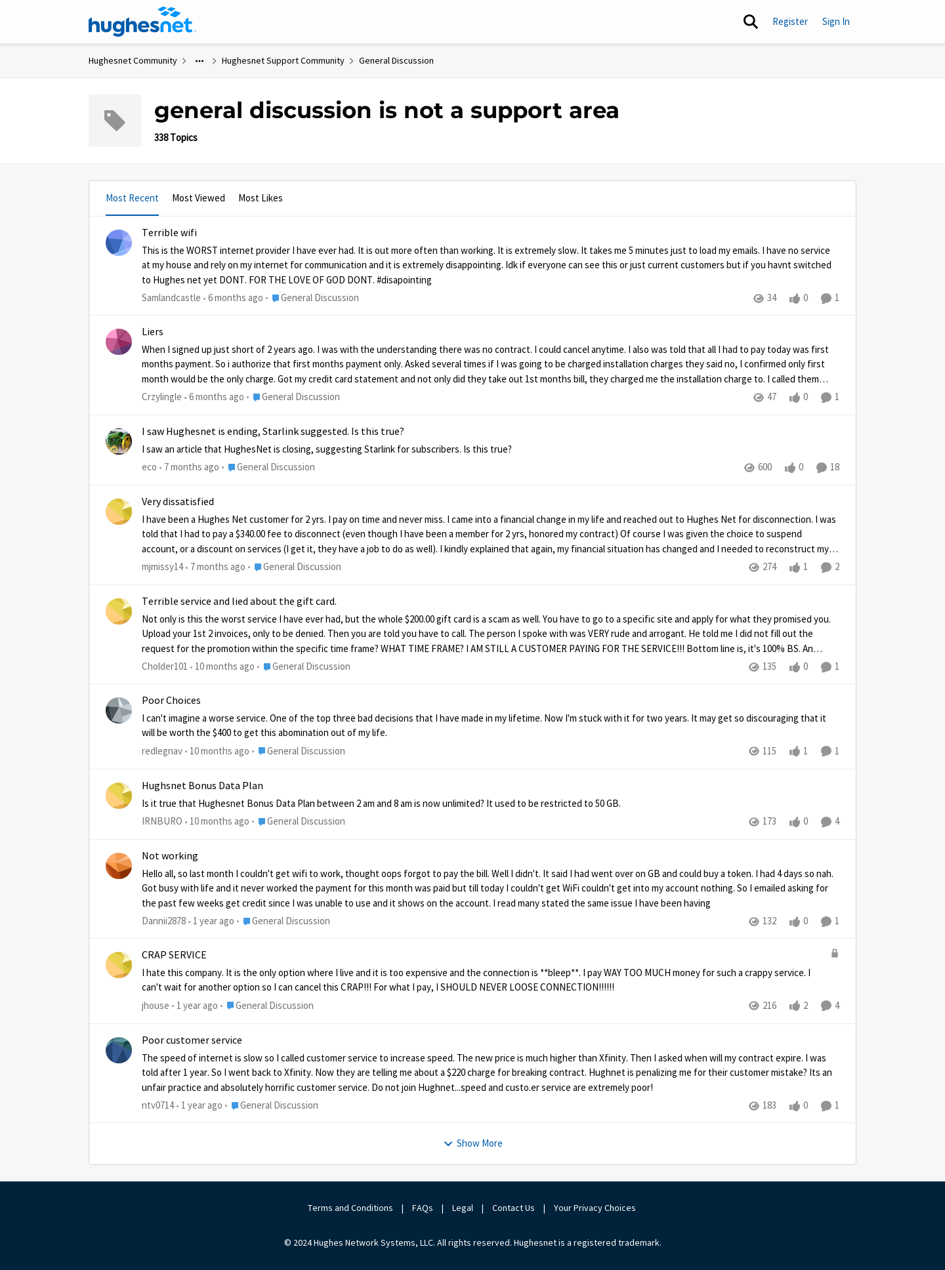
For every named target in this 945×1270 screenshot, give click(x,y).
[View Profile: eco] (119, 441)
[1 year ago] (211, 921)
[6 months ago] (233, 298)
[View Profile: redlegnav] (119, 710)
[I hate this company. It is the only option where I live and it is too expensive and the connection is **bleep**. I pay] (483, 980)
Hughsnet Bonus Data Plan (202, 785)
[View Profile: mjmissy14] (119, 512)
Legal (462, 1208)
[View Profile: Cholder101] (119, 611)
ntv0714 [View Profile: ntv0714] (158, 1105)
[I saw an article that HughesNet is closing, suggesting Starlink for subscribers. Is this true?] (490, 449)
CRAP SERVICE (174, 955)
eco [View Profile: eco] (149, 467)
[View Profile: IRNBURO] (119, 796)
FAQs (422, 1208)
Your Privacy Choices (596, 1208)
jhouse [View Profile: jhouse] (155, 1005)
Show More (473, 1143)
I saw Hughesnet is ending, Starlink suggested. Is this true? (273, 431)
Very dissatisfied (178, 501)
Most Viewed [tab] (198, 198)
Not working (170, 856)
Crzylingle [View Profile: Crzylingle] (162, 397)
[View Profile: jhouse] (119, 965)
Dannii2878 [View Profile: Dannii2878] (164, 920)
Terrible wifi (169, 232)
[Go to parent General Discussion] (312, 298)
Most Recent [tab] (132, 198)
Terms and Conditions (350, 1208)
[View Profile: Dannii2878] (119, 866)
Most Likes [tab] (260, 198)
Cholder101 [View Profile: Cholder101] (165, 666)
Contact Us (513, 1208)
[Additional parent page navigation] (199, 61)
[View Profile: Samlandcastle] (119, 243)
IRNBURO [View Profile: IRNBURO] (162, 821)
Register (790, 21)
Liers (152, 331)
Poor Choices (171, 700)
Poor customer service (192, 1040)
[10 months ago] (222, 666)
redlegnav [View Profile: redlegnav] (162, 751)
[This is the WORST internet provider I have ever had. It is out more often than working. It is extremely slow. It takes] (490, 265)
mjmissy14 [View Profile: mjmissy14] (162, 566)
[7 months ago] (189, 467)
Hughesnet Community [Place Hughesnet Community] (133, 60)
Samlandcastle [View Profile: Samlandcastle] (171, 297)
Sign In (836, 21)
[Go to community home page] (142, 22)
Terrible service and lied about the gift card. (239, 601)
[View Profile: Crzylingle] (119, 342)
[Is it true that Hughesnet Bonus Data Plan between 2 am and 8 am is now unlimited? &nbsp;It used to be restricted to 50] (490, 803)
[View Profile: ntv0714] (119, 1050)
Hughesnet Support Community (283, 60)
